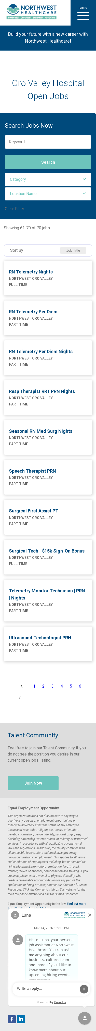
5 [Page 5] (71, 686)
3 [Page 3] (52, 686)
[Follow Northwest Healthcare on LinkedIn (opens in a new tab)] (21, 1019)
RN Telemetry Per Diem (33, 311)
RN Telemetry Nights (31, 271)
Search (48, 162)
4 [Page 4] (62, 686)
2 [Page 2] (43, 686)
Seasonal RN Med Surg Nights (40, 431)
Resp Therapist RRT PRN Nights (42, 391)
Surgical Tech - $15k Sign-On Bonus (47, 551)
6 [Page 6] (80, 686)
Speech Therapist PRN (32, 471)
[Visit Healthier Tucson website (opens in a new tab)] (29, 13)
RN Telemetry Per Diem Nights (41, 351)
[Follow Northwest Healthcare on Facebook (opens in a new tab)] (12, 1019)
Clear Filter (14, 208)
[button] (83, 13)
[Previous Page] (22, 686)
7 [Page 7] (19, 697)
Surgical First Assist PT (33, 510)
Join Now (33, 783)
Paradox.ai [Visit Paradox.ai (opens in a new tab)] (31, 1002)
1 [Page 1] (34, 686)
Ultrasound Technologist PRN (40, 637)
